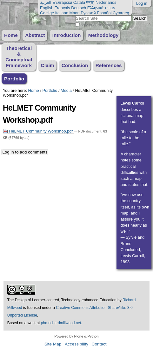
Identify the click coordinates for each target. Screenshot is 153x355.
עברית (110, 7)
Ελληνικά (95, 7)
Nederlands (106, 2)
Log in (141, 3)
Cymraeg (121, 12)
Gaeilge (47, 12)
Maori (75, 12)
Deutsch (78, 7)
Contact (99, 344)
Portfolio (14, 78)
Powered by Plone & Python (76, 336)
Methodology (103, 35)
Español (104, 12)
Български (62, 2)
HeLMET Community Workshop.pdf (38, 131)
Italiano (61, 12)
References (109, 65)
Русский (88, 12)
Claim (47, 65)
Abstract (35, 35)
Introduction (66, 35)
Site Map (53, 344)
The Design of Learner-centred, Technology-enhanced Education (62, 300)
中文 (90, 2)
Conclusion (75, 65)
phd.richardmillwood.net (61, 323)
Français (62, 7)
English (46, 7)
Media (66, 90)
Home (11, 35)
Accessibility (76, 344)
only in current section (100, 25)
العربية (45, 2)
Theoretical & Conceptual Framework (18, 56)
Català (79, 2)
